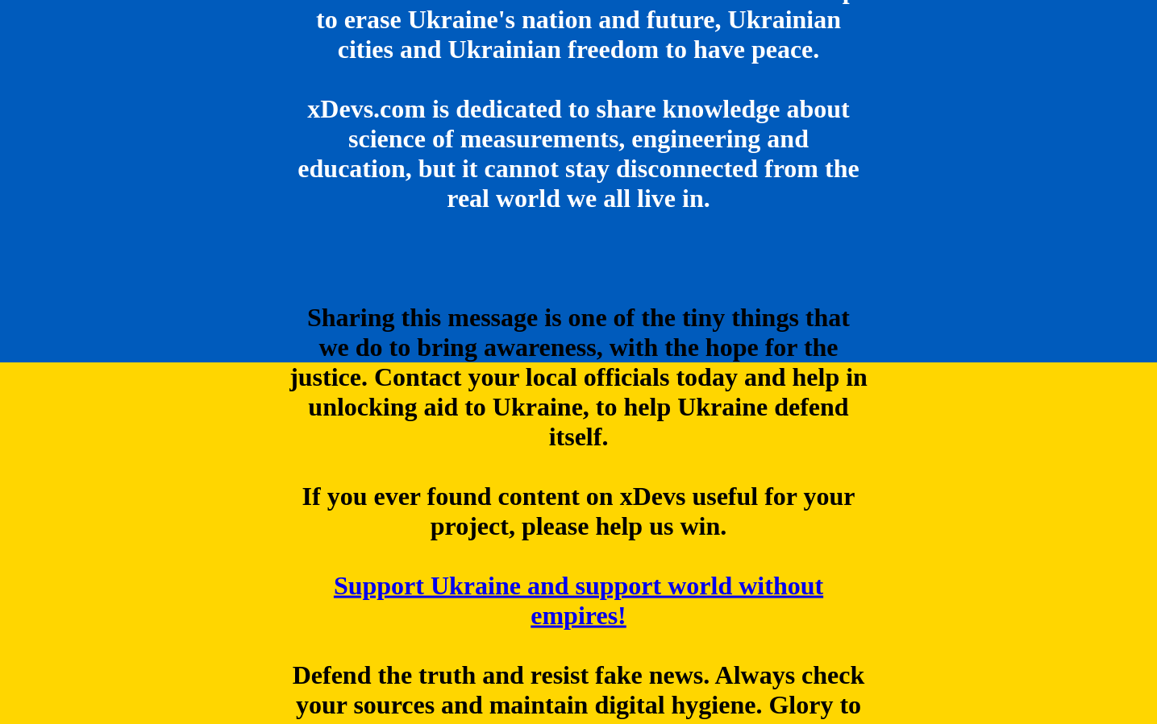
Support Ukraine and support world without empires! (578, 600)
